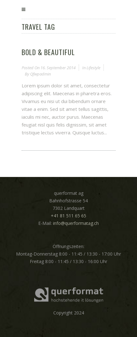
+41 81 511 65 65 (68, 216)
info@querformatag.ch (76, 223)
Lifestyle (93, 67)
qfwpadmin (40, 74)
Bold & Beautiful (48, 52)
